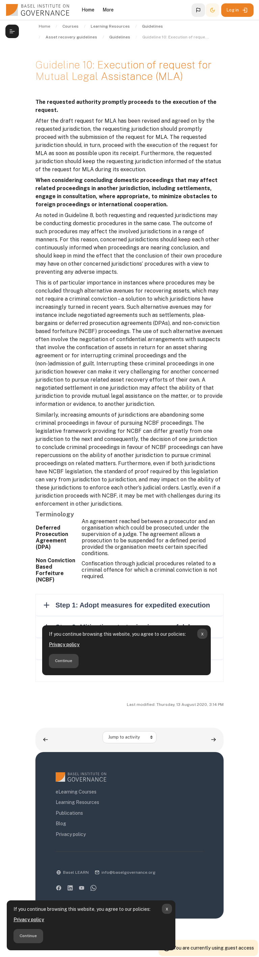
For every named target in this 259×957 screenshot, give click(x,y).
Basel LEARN (76, 872)
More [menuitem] (108, 9)
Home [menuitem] (88, 9)
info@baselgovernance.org (128, 872)
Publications (69, 813)
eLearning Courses (76, 792)
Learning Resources (77, 802)
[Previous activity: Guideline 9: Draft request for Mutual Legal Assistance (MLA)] (45, 739)
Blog (61, 823)
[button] (198, 10)
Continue (28, 935)
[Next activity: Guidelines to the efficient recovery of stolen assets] (213, 739)
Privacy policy (28, 919)
